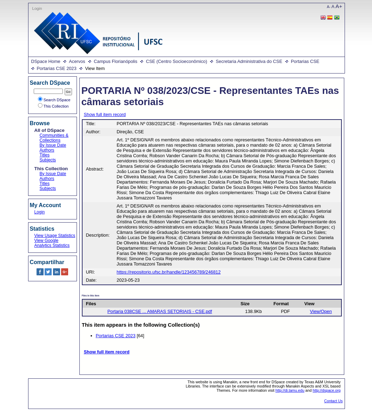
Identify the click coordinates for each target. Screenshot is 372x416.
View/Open (321, 311)
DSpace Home (45, 61)
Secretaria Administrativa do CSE (249, 61)
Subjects (48, 160)
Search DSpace (54, 100)
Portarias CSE (305, 61)
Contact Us (333, 401)
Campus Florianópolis (115, 61)
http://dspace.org (326, 390)
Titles (45, 155)
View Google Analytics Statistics (52, 243)
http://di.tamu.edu (289, 390)
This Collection (53, 106)
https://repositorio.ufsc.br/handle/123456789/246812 (169, 272)
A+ (338, 6)
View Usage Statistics (55, 235)
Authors (47, 150)
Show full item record (105, 114)
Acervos (77, 61)
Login (37, 8)
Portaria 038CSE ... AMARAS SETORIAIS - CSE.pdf (159, 311)
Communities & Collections (54, 138)
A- (329, 7)
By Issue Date (53, 145)
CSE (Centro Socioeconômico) (176, 61)
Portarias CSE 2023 (57, 68)
